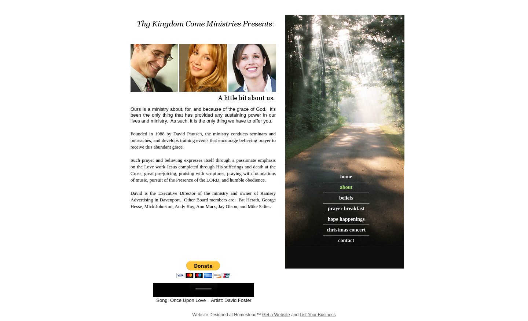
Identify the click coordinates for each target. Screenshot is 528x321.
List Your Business (318, 314)
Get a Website (276, 314)
